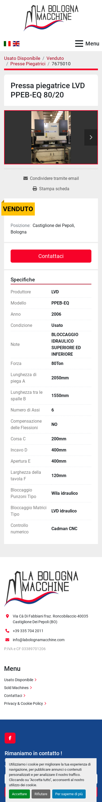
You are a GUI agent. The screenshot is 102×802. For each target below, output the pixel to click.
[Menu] (79, 43)
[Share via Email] (51, 178)
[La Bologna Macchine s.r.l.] (41, 588)
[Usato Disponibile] (22, 58)
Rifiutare (41, 794)
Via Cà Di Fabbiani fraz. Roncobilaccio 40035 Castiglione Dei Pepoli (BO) (50, 619)
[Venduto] (55, 58)
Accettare (19, 794)
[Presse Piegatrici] (27, 63)
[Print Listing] (51, 189)
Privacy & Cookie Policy (23, 703)
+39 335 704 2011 (28, 631)
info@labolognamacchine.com (38, 640)
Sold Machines (16, 688)
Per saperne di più (69, 794)
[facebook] (10, 738)
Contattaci (51, 256)
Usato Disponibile (18, 680)
